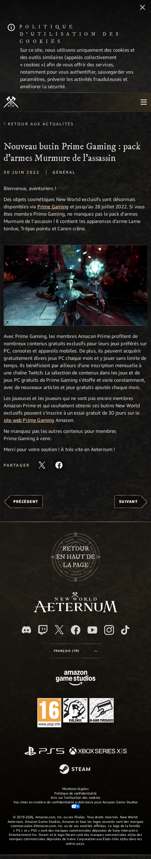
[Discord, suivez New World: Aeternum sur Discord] (26, 630)
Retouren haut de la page (75, 557)
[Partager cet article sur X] (42, 465)
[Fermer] (142, 8)
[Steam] (75, 769)
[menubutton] (143, 102)
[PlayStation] (44, 751)
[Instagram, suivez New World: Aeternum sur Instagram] (109, 630)
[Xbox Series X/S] (98, 751)
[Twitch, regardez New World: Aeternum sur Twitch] (43, 630)
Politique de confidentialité (75, 793)
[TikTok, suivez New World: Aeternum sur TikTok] (125, 630)
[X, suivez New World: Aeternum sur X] (59, 629)
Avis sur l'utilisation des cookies (75, 797)
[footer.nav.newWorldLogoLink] (75, 610)
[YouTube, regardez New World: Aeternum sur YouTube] (92, 630)
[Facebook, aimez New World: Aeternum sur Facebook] (76, 630)
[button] (75, 285)
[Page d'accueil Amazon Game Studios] (75, 679)
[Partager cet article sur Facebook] (59, 465)
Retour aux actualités (41, 123)
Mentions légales (75, 789)
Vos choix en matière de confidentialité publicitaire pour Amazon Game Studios (75, 804)
